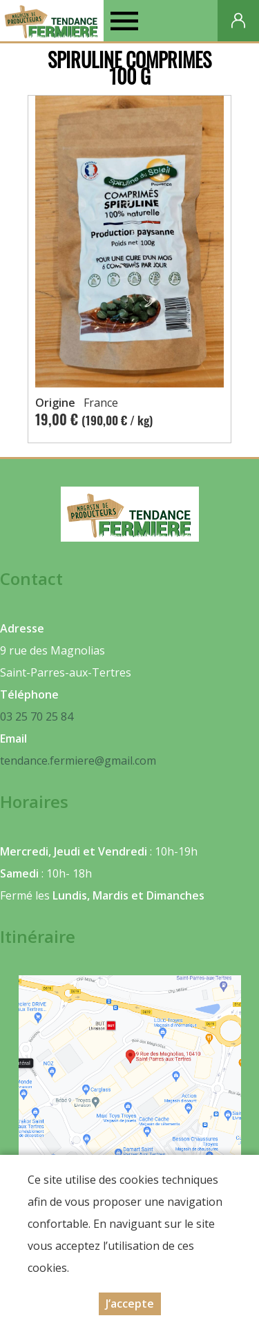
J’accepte (130, 1303)
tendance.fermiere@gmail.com (78, 760)
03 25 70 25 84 (36, 716)
